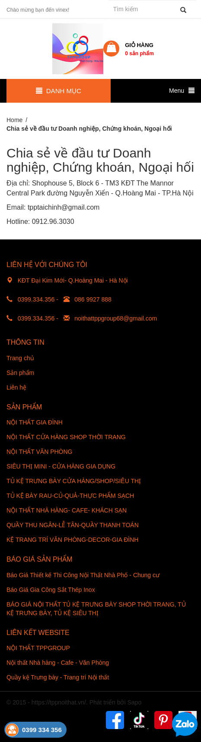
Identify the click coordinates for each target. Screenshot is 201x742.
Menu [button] (182, 90)
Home (14, 119)
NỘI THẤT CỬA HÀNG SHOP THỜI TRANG (66, 437)
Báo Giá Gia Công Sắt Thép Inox (50, 589)
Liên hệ (16, 387)
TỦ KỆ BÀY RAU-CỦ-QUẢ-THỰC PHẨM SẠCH (70, 495)
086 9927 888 (93, 299)
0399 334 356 (42, 729)
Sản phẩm (20, 372)
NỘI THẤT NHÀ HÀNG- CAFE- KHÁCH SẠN (66, 510)
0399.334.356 (36, 299)
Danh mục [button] (58, 90)
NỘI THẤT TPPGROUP (38, 648)
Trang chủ (20, 358)
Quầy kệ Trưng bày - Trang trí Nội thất (57, 677)
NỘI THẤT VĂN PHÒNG (39, 451)
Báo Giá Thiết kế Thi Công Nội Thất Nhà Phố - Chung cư (83, 575)
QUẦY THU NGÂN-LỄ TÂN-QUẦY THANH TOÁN (72, 525)
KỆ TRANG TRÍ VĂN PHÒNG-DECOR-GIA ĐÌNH (72, 539)
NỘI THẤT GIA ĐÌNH (34, 422)
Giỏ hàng (139, 49)
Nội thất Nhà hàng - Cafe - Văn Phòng (57, 662)
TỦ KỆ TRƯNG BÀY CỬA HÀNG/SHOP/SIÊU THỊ (73, 481)
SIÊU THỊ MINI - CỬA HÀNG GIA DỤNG (60, 466)
